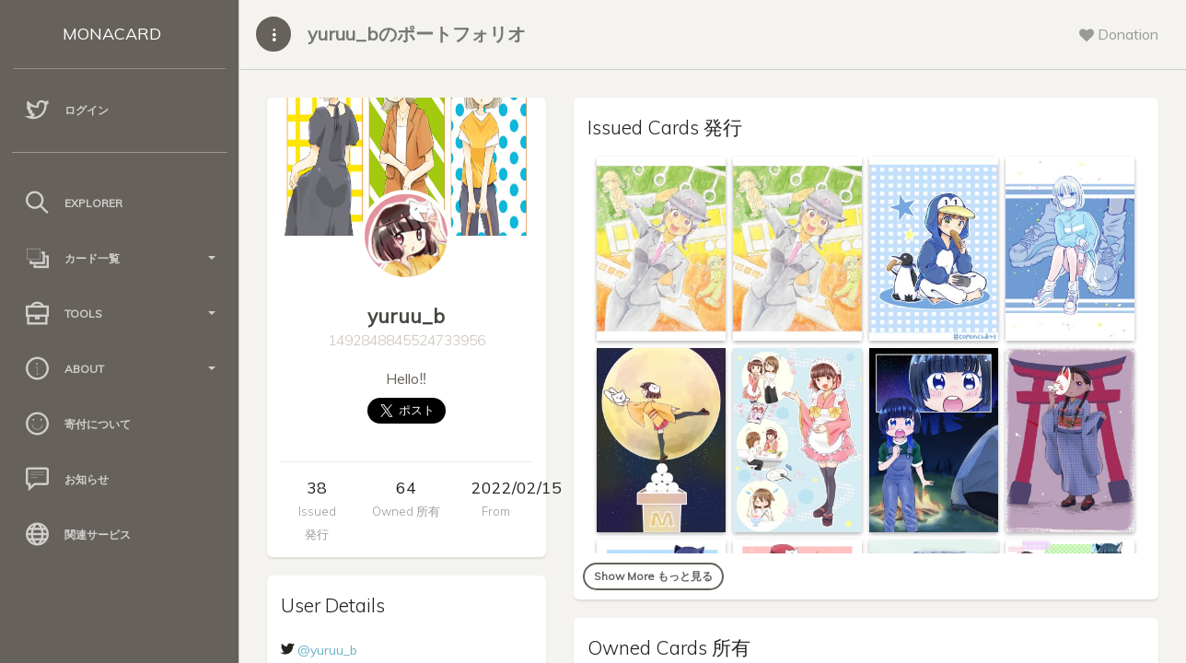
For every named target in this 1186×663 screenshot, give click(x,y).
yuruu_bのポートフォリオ (417, 33)
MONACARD (112, 33)
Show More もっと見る (653, 576)
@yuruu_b (327, 650)
